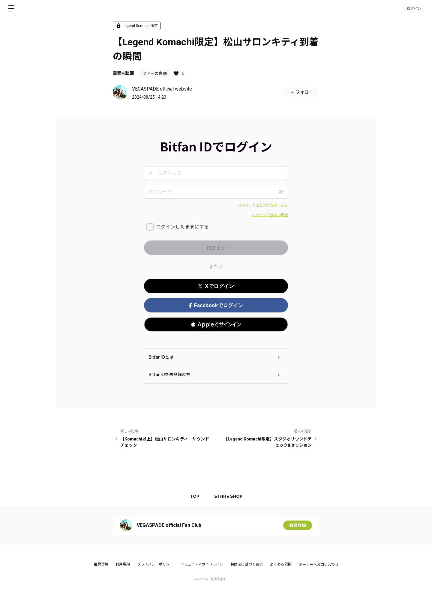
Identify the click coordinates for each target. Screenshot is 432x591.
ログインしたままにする (182, 227)
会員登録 (297, 525)
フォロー (301, 92)
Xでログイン (216, 286)
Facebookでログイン (216, 305)
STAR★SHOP (228, 496)
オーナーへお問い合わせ (318, 564)
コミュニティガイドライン (201, 564)
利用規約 (123, 564)
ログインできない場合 (270, 215)
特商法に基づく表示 (246, 564)
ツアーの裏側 (154, 73)
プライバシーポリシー (155, 564)
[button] (216, 324)
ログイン (414, 8)
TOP (194, 496)
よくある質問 (281, 564)
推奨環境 (101, 564)
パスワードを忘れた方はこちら (263, 205)
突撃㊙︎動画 (123, 73)
